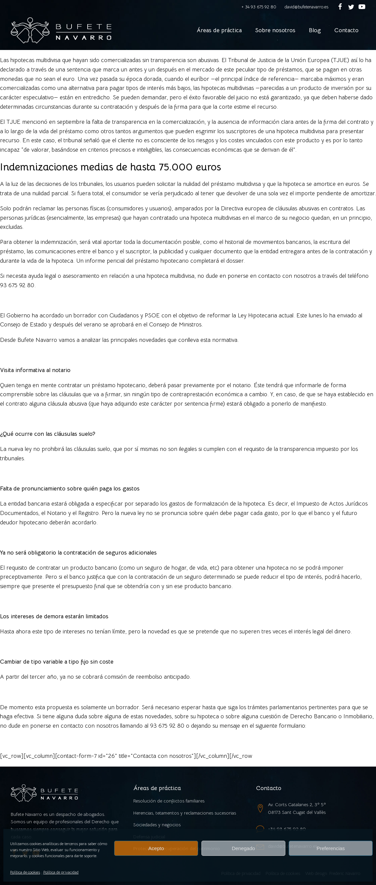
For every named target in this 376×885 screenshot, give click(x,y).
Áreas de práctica (219, 30)
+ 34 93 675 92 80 (258, 7)
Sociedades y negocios (157, 825)
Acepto (156, 848)
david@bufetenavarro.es (306, 7)
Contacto (346, 30)
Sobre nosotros (275, 30)
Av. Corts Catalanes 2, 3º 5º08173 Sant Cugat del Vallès (297, 808)
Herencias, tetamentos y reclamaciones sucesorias (184, 813)
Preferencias (331, 848)
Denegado (243, 848)
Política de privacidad (61, 872)
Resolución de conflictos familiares (168, 801)
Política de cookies (25, 872)
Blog (315, 30)
